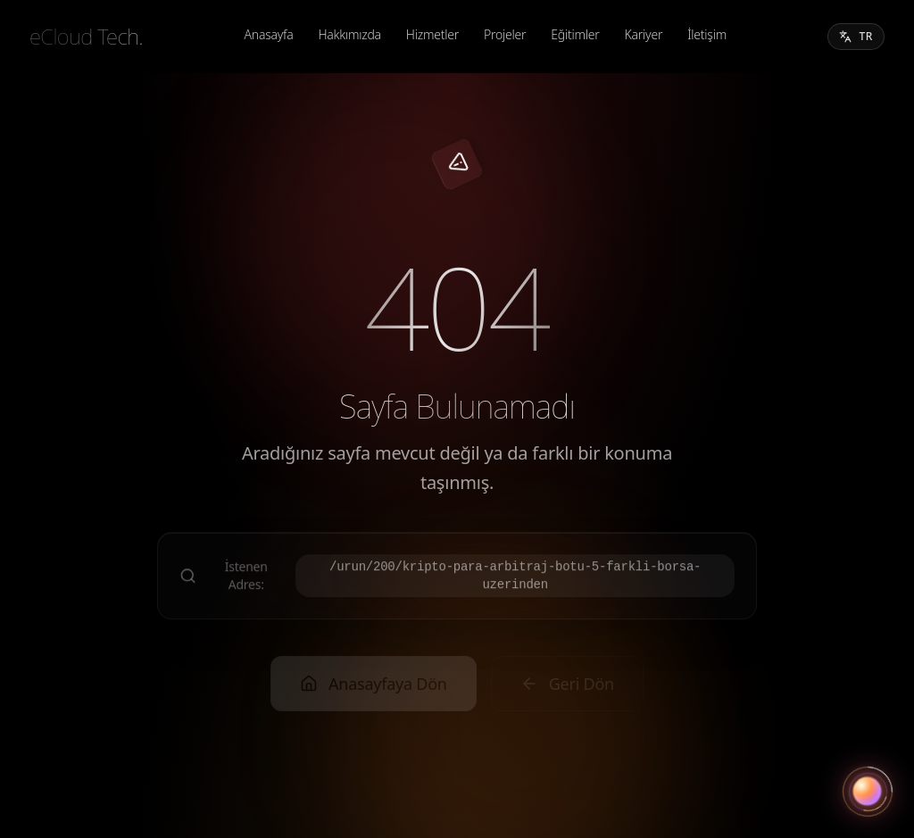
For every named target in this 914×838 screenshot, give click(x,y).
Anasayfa (269, 34)
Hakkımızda (349, 34)
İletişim (707, 34)
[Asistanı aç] (868, 792)
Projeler (505, 34)
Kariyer (644, 34)
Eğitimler (575, 34)
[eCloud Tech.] (86, 36)
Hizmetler (432, 34)
